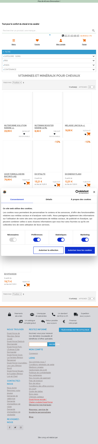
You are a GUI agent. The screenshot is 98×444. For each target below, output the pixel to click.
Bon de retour (34, 383)
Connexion (33, 353)
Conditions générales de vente (41, 365)
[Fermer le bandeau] (94, 192)
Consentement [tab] (17, 199)
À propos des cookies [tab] (81, 199)
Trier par (7, 83)
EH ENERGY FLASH (73, 174)
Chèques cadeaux (36, 397)
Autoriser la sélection (48, 250)
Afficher (83, 87)
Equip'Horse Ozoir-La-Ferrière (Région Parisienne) (15, 357)
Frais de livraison (36, 381)
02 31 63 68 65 (71, 35)
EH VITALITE (40, 174)
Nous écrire (12, 388)
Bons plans (33, 394)
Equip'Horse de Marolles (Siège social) (13, 336)
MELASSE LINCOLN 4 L (75, 125)
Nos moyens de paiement (39, 378)
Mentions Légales (36, 367)
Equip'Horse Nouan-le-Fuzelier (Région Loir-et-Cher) (15, 373)
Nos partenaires (35, 375)
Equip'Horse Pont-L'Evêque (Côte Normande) (14, 349)
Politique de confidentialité (40, 373)
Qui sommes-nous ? (37, 362)
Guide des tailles (36, 391)
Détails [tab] (49, 199)
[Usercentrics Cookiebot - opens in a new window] (77, 192)
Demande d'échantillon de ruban (13, 404)
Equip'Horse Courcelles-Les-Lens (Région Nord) (17, 365)
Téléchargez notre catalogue (75, 330)
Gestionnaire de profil (38, 370)
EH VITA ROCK (10, 274)
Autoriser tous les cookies (80, 250)
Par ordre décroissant (24, 83)
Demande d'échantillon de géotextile (13, 412)
